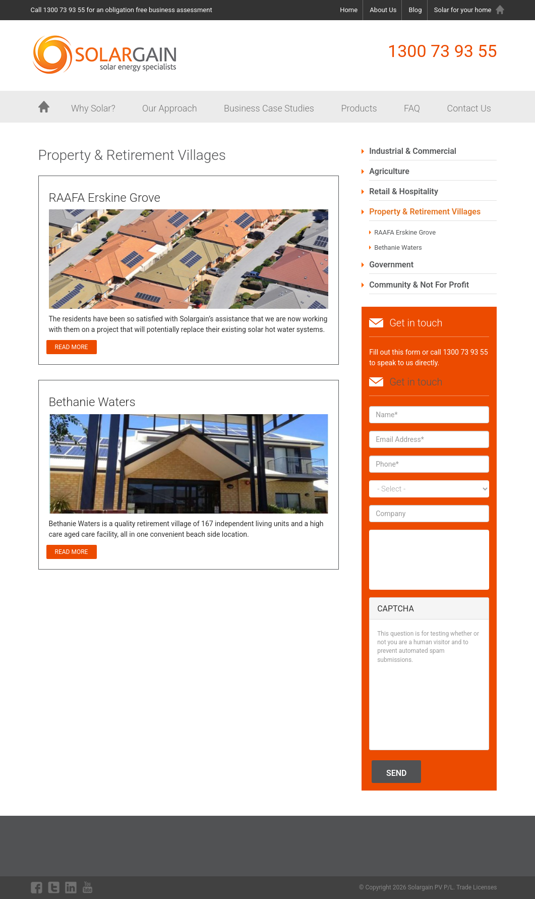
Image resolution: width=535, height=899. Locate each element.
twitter (54, 887)
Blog (415, 10)
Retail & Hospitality (403, 191)
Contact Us (469, 108)
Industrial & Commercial (412, 151)
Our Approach (169, 108)
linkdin (71, 887)
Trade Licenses (476, 887)
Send (396, 773)
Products (359, 108)
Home (349, 10)
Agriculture (389, 171)
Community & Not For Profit (419, 285)
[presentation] (418, 705)
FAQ (412, 108)
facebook (37, 887)
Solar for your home (463, 10)
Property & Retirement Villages (425, 211)
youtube (89, 887)
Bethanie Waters (398, 247)
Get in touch (415, 382)
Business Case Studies (269, 108)
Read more (76, 347)
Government (391, 264)
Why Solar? (93, 108)
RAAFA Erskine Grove (405, 232)
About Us (383, 10)
